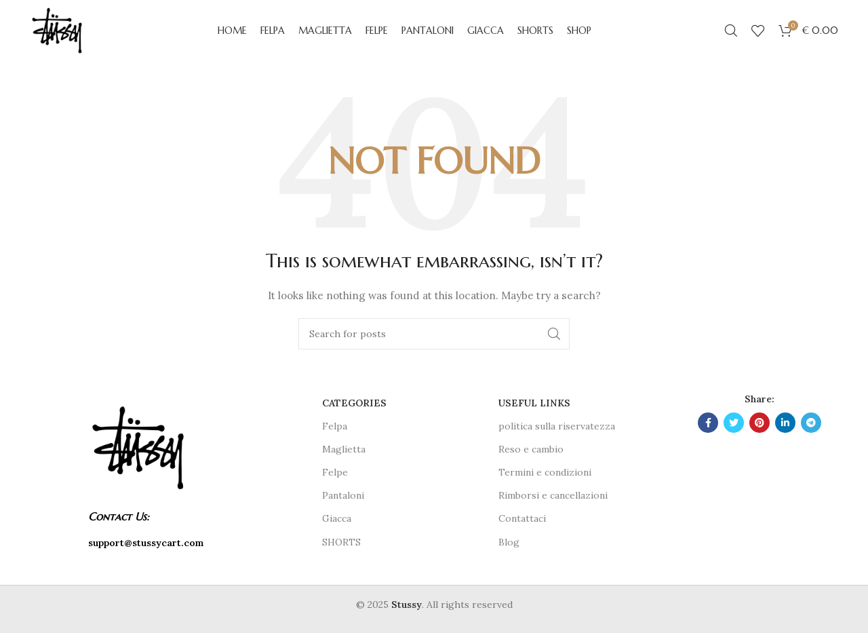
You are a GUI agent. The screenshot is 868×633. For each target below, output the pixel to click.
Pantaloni (343, 495)
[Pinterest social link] (759, 423)
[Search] (731, 30)
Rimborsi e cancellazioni (553, 495)
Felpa (334, 426)
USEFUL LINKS (534, 403)
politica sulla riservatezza (556, 426)
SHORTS (341, 542)
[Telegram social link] (811, 423)
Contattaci (522, 518)
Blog (508, 542)
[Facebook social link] (708, 423)
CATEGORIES (354, 403)
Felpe (335, 472)
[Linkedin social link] (785, 423)
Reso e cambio (531, 449)
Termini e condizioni (544, 472)
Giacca (336, 518)
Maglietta (344, 449)
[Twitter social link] (734, 423)
